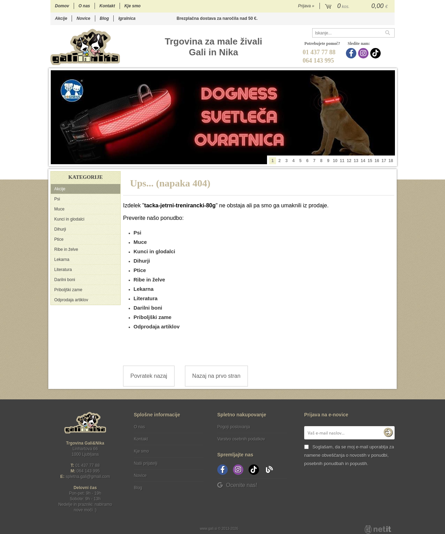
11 (342, 160)
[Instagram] (364, 53)
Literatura (63, 269)
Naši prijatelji (145, 463)
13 (356, 160)
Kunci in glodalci (69, 219)
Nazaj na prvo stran (216, 376)
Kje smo (132, 5)
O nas (84, 5)
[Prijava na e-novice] (388, 432)
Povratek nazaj (148, 376)
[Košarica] (357, 6)
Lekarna (61, 259)
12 (349, 160)
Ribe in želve (66, 249)
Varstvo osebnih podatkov (241, 439)
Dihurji (60, 229)
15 (369, 160)
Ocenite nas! (237, 485)
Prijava (306, 5)
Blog (104, 18)
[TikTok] (376, 53)
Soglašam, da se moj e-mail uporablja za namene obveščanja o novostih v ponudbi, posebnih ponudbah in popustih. (349, 455)
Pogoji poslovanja (233, 426)
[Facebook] (352, 53)
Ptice (59, 239)
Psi (57, 199)
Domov (62, 5)
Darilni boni (64, 279)
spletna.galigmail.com (88, 476)
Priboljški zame (68, 289)
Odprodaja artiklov (71, 299)
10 (335, 160)
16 (376, 160)
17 (383, 160)
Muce (59, 209)
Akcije (61, 18)
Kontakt (107, 5)
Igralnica (126, 18)
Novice (83, 18)
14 (363, 160)
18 (390, 160)
